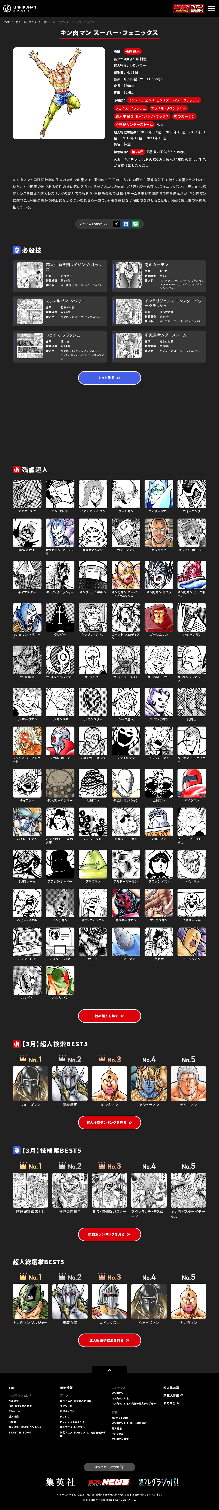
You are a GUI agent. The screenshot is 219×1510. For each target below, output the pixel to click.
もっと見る (109, 377)
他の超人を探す (109, 1016)
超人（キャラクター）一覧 (31, 22)
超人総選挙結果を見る (109, 1340)
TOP (7, 22)
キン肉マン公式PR (109, 1467)
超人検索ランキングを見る (110, 1122)
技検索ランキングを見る (109, 1234)
